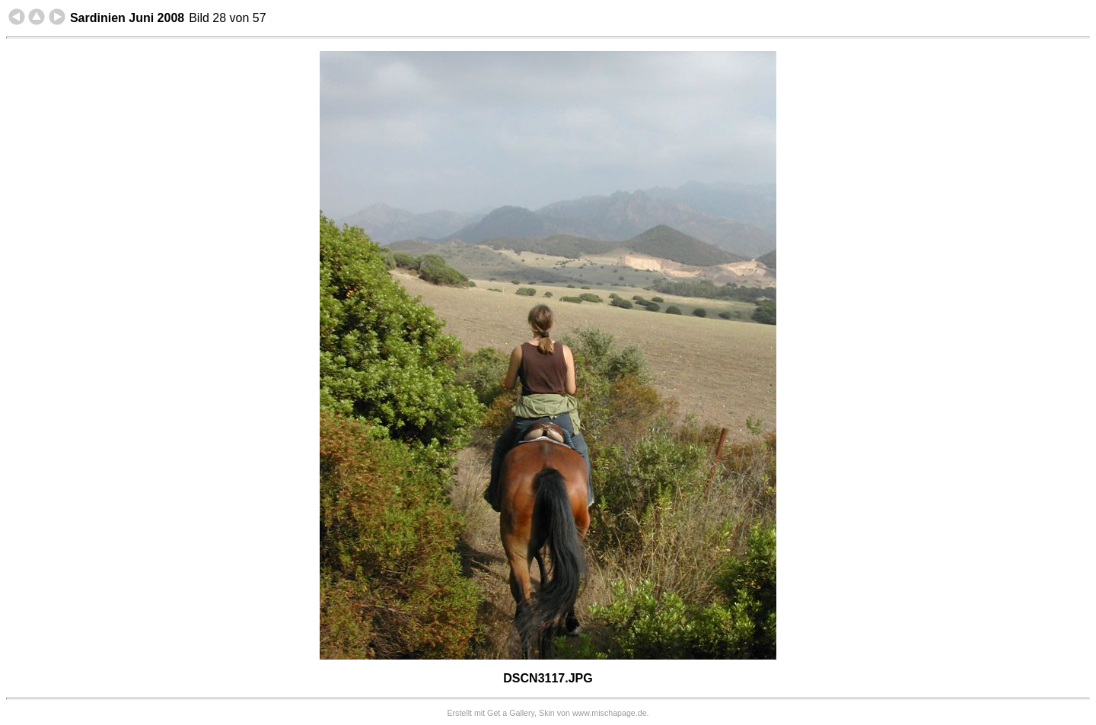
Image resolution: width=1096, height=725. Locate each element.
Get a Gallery (510, 712)
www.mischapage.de (609, 712)
